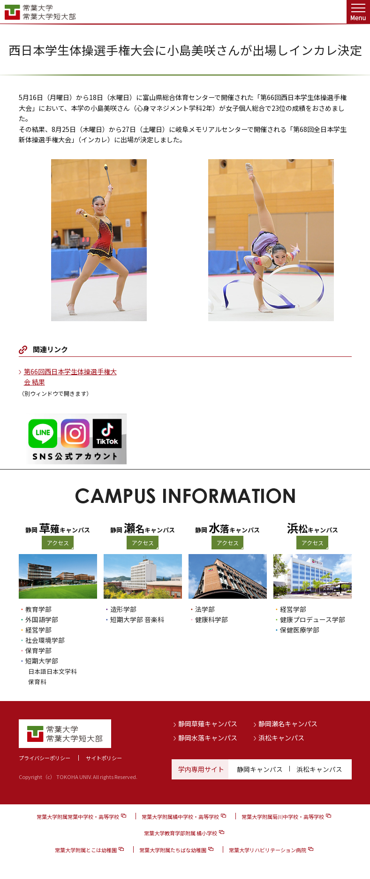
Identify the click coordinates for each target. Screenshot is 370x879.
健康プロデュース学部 (312, 619)
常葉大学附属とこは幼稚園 (86, 849)
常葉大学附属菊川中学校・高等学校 (283, 816)
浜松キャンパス (281, 737)
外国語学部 (41, 619)
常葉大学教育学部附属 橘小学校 (180, 833)
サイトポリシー (104, 757)
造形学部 (123, 609)
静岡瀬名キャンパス (287, 723)
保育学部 (38, 650)
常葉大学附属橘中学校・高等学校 (180, 816)
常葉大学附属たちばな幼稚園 (172, 849)
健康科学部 (211, 619)
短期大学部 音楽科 (137, 619)
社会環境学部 (45, 640)
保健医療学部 (299, 629)
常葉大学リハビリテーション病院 (267, 849)
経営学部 (38, 629)
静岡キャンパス (260, 768)
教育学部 (38, 609)
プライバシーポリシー (44, 757)
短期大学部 (41, 660)
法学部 (205, 609)
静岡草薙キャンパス (207, 723)
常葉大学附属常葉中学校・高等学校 (78, 816)
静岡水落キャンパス (207, 737)
